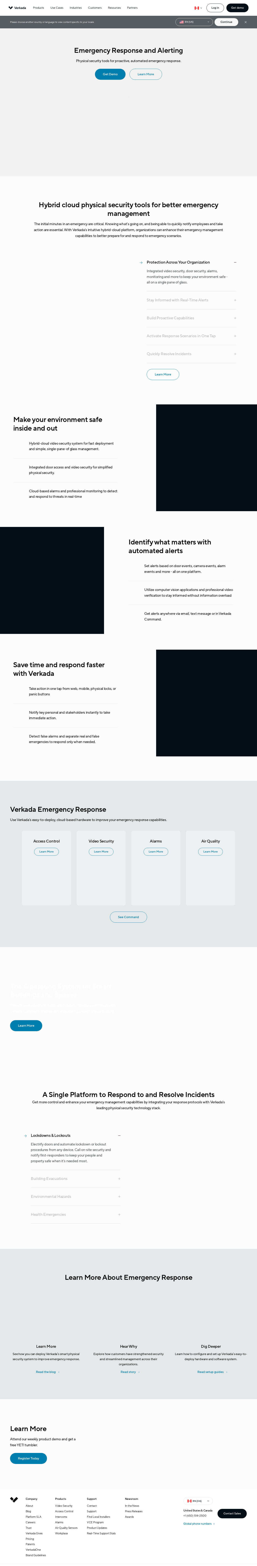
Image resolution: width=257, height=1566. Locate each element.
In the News (132, 1506)
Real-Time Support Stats (101, 1533)
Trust (29, 1528)
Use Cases (56, 8)
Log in (215, 8)
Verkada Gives (34, 1533)
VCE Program (95, 1522)
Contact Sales (232, 1513)
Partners (132, 8)
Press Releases (134, 1511)
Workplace (61, 1533)
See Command (126, 917)
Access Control (64, 1511)
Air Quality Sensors (66, 1528)
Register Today (25, 1458)
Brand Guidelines (36, 1555)
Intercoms (61, 1517)
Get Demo (107, 74)
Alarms (59, 1522)
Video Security (63, 1506)
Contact (92, 1506)
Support (92, 1511)
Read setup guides (210, 1372)
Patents (30, 1544)
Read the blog (46, 1372)
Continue (226, 22)
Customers (95, 8)
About (29, 1506)
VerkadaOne (33, 1550)
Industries (76, 8)
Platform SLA (33, 1517)
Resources (114, 8)
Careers (30, 1522)
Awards (129, 1517)
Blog (28, 1511)
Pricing (30, 1539)
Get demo (237, 8)
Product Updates (97, 1528)
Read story (128, 1372)
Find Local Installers (98, 1517)
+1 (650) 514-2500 (194, 1516)
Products (38, 8)
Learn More (143, 74)
